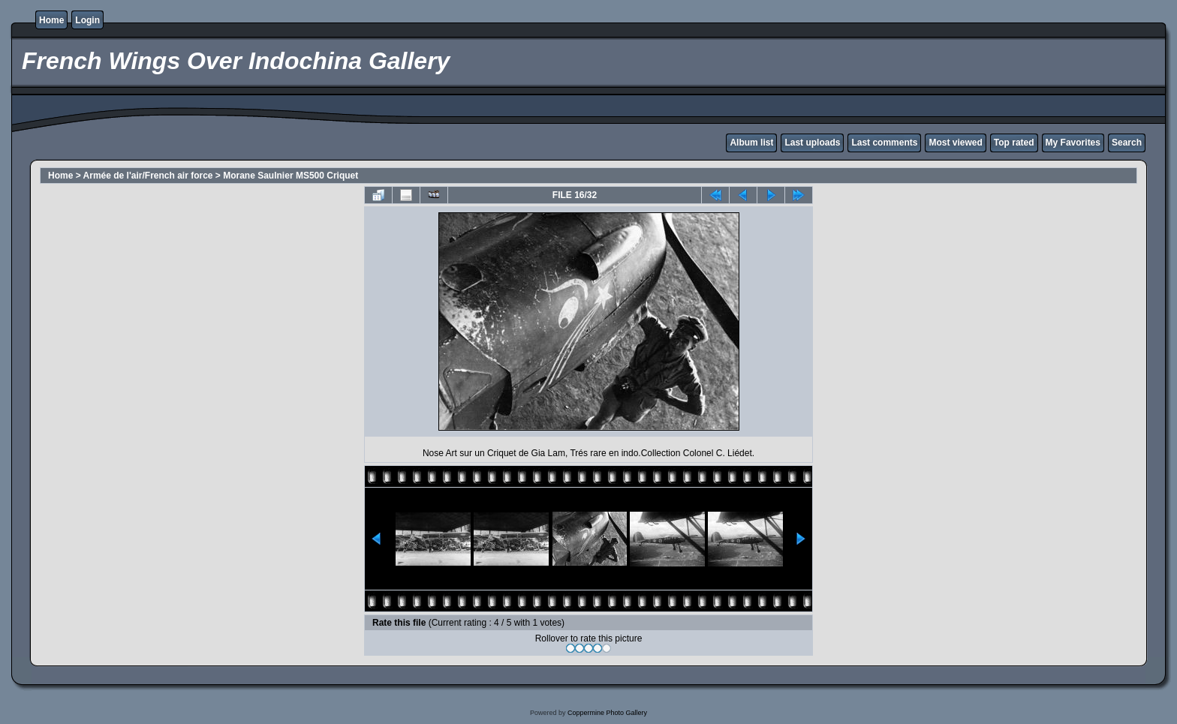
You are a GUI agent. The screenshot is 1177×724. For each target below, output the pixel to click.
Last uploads (812, 142)
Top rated (1014, 142)
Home (51, 20)
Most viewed (955, 142)
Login (87, 20)
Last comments (884, 142)
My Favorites (1073, 142)
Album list (751, 142)
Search (1127, 142)
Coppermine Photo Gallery (607, 712)
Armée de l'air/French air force (148, 175)
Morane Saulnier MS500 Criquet (290, 175)
